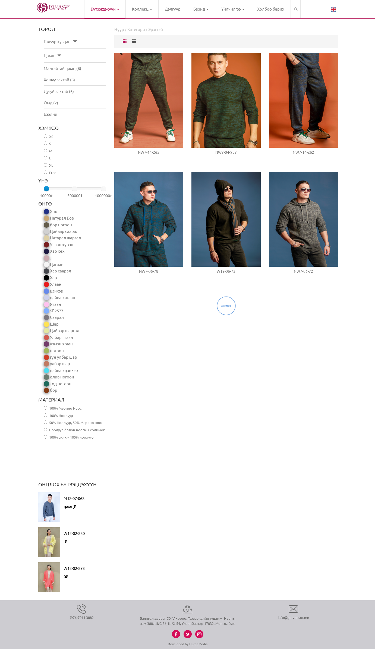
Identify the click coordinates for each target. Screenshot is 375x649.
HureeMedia (198, 644)
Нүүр (119, 29)
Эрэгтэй (155, 29)
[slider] (46, 188)
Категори (136, 29)
